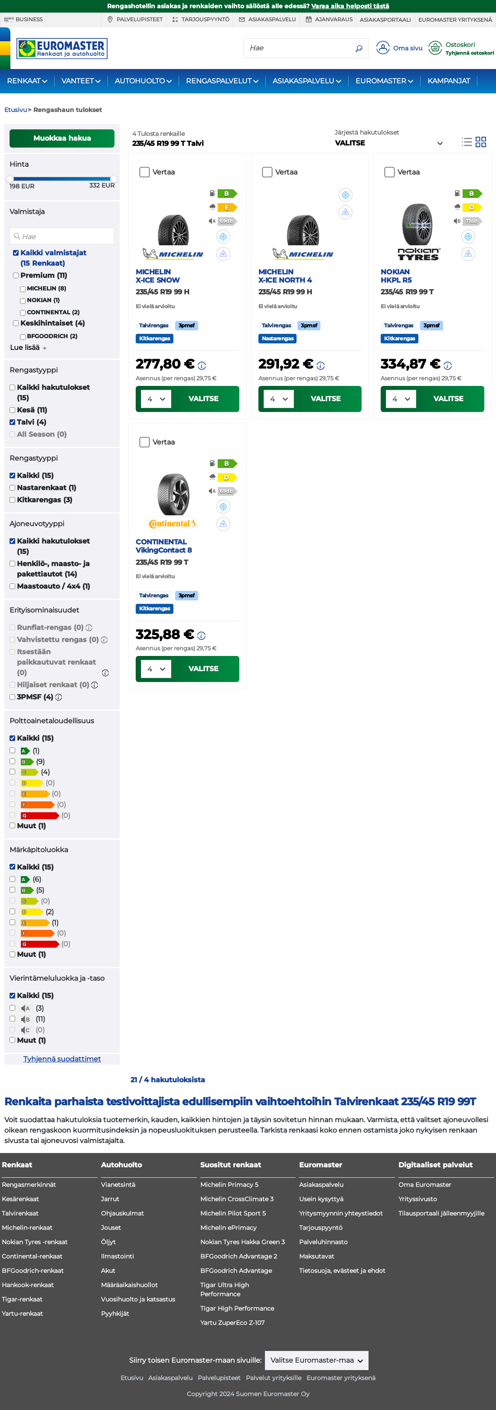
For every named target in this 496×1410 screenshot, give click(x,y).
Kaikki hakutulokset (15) (53, 392)
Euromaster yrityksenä (455, 19)
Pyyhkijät (115, 1314)
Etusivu (132, 1378)
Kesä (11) (32, 410)
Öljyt (108, 1242)
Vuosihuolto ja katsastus (138, 1299)
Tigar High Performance (237, 1308)
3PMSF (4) (35, 697)
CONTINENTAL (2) (53, 312)
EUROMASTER (381, 81)
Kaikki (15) (35, 475)
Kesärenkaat (20, 1199)
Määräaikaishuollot (129, 1285)
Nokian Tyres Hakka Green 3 (242, 1242)
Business (23, 19)
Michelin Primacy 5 (229, 1185)
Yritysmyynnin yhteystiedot (341, 1213)
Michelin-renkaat (27, 1228)
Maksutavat (316, 1256)
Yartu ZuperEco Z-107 (232, 1323)
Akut (108, 1271)
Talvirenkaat (20, 1213)
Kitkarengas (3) (44, 500)
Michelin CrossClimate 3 (237, 1199)
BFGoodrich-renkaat (33, 1271)
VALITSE (204, 399)
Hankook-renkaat (28, 1285)
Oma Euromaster (424, 1185)
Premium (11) (43, 275)
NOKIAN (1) (43, 300)
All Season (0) (42, 434)
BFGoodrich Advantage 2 (238, 1256)
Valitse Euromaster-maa (313, 1360)
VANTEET (78, 81)
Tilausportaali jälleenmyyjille (441, 1213)
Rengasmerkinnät (29, 1185)
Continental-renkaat (32, 1256)
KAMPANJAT (448, 81)
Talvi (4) (31, 422)
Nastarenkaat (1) (46, 488)
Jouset (111, 1228)
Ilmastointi (117, 1256)
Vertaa (164, 172)
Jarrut (110, 1199)
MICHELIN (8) (46, 288)
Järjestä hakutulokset (367, 132)
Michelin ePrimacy (228, 1228)
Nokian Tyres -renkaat (35, 1242)
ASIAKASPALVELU (303, 81)
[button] (88, 627)
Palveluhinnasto (323, 1242)
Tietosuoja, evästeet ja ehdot (342, 1271)
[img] (223, 237)
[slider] (10, 179)
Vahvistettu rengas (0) (58, 640)
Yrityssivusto (417, 1199)
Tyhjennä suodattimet (62, 1059)
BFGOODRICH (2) (52, 336)
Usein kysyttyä (321, 1199)
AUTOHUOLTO (140, 81)
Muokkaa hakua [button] (62, 138)
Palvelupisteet (134, 19)
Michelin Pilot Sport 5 (233, 1213)
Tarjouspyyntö (199, 19)
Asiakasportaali (385, 19)
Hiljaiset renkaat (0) (53, 685)
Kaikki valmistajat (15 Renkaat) (53, 258)
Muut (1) (31, 826)
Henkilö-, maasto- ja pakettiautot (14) (53, 569)
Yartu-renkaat (22, 1314)
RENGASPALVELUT (218, 81)
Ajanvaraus (327, 19)
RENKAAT (23, 81)
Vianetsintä (118, 1185)
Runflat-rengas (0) (50, 627)
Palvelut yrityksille (273, 1378)
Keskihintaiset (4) (52, 323)
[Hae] (297, 48)
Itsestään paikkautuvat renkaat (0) (56, 662)
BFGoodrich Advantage (236, 1271)
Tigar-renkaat (22, 1299)
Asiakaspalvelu (266, 19)
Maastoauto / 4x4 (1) (53, 586)
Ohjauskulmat (122, 1213)
